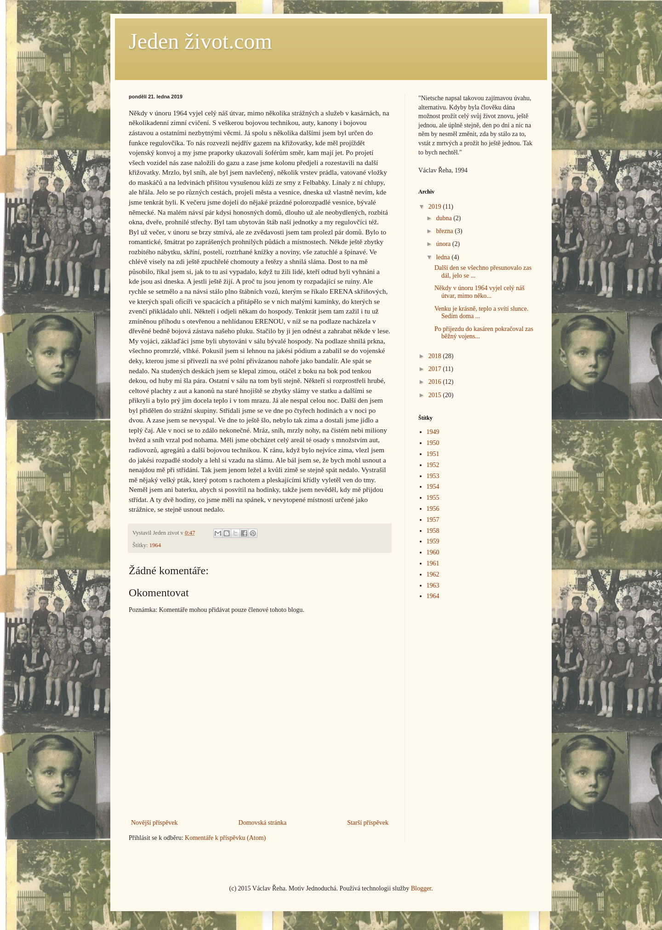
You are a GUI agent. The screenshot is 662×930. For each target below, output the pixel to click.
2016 (435, 381)
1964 (155, 545)
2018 (435, 356)
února (444, 243)
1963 (433, 585)
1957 (433, 519)
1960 (433, 552)
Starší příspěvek (367, 822)
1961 (433, 563)
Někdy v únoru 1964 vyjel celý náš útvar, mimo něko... (479, 292)
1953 (433, 476)
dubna (444, 218)
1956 (433, 508)
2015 (435, 395)
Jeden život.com (200, 41)
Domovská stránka (263, 822)
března (445, 231)
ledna (443, 257)
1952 (433, 465)
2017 (435, 368)
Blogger (421, 888)
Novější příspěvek (154, 822)
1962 (433, 574)
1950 (433, 442)
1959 (433, 541)
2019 (435, 206)
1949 (433, 431)
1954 (433, 486)
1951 (433, 454)
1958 (433, 530)
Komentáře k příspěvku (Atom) (225, 837)
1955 (433, 497)
